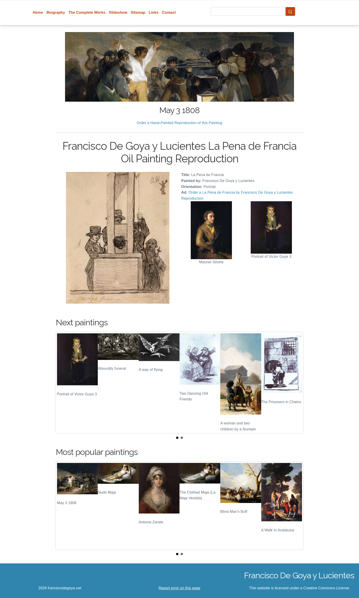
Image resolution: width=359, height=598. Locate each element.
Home (38, 12)
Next (296, 382)
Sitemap (138, 12)
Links (154, 12)
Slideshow (118, 12)
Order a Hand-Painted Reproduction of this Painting (179, 123)
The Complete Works (87, 12)
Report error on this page (179, 588)
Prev (63, 382)
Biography (55, 12)
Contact (169, 12)
